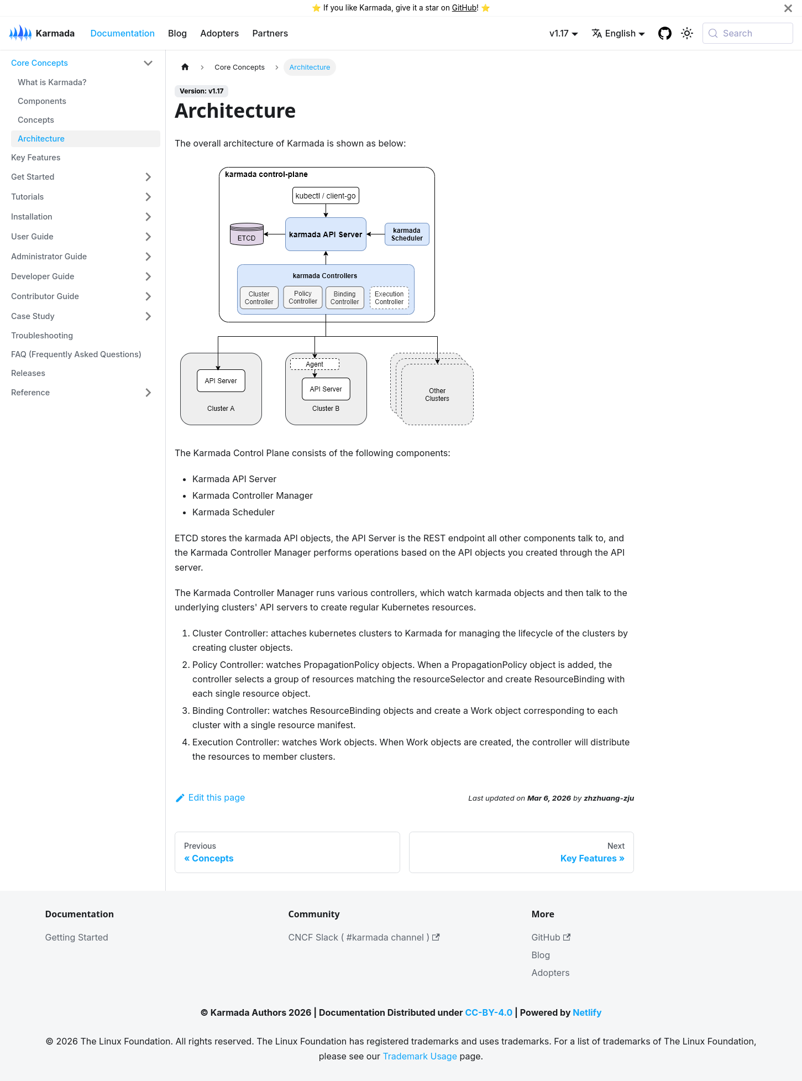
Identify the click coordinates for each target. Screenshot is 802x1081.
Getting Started (76, 937)
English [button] (613, 33)
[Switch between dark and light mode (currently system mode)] (687, 33)
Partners (270, 33)
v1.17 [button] (559, 33)
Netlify (587, 1012)
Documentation (122, 33)
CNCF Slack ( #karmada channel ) (364, 937)
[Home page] (185, 67)
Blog (177, 33)
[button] (82, 63)
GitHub (464, 7)
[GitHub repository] (665, 33)
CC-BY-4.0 (488, 1012)
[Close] (788, 8)
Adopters (219, 33)
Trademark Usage (419, 1056)
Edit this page (210, 797)
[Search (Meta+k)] (748, 33)
